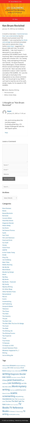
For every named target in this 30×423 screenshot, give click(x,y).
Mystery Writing (14, 90)
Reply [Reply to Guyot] (6, 132)
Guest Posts (6, 247)
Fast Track (5, 235)
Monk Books (6, 269)
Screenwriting (6, 301)
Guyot (9, 111)
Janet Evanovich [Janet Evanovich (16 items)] (14, 380)
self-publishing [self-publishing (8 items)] (19, 396)
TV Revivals (5, 343)
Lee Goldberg (15, 7)
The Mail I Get (6, 321)
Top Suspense (6, 336)
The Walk (5, 328)
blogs (21, 44)
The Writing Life (7, 331)
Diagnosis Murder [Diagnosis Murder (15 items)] (18, 374)
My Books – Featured (9, 282)
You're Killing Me (7, 355)
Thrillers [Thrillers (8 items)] (8, 404)
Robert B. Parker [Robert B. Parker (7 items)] (6, 393)
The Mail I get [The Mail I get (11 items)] (16, 401)
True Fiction (6, 341)
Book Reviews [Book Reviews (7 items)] (17, 368)
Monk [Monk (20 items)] (15, 386)
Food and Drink (7, 240)
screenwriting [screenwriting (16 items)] (8, 396)
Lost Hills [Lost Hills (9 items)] (23, 383)
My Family (5, 284)
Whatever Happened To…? (10, 350)
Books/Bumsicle (7, 213)
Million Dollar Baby (10, 95)
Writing (4, 353)
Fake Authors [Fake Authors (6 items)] (14, 377)
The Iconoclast (8, 92)
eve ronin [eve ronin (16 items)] (6, 377)
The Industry (6, 316)
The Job (4, 318)
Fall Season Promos (8, 230)
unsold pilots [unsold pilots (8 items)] (12, 414)
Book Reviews (6, 208)
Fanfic (4, 233)
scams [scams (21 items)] (13, 392)
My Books (5, 279)
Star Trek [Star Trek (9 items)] (14, 399)
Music (4, 274)
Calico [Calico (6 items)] (13, 371)
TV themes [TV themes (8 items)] (12, 411)
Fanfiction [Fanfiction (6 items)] (19, 377)
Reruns (4, 296)
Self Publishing (7, 304)
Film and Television (8, 238)
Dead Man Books (7, 220)
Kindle (4, 255)
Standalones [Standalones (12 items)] (7, 399)
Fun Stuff (5, 243)
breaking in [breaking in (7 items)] (9, 371)
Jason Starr (11, 46)
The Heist (5, 314)
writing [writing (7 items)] (17, 414)
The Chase (5, 311)
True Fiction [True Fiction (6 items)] (15, 404)
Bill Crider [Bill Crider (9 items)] (10, 368)
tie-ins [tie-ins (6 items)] (12, 404)
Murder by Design (8, 272)
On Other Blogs (7, 289)
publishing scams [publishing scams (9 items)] (21, 390)
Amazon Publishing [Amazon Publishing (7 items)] (20, 365)
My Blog (5, 277)
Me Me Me (5, 267)
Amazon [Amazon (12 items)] (13, 365)
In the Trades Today (8, 252)
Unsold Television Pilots (9, 348)
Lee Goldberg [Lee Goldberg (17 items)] (14, 383)
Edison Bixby (6, 225)
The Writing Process (8, 333)
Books (6, 90)
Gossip (4, 245)
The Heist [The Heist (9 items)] (8, 401)
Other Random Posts (9, 292)
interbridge (25, 420)
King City (5, 257)
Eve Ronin (5, 228)
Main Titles (5, 262)
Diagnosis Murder (8, 223)
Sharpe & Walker (7, 306)
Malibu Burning (7, 265)
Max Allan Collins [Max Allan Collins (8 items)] (7, 386)
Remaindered (6, 294)
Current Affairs (7, 218)
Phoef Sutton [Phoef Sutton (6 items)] (12, 390)
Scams (4, 299)
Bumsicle (5, 216)
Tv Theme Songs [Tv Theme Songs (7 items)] (19, 411)
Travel (4, 338)
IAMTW (4, 250)
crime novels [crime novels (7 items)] (18, 371)
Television (5, 309)
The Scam (5, 326)
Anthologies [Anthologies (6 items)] (4, 367)
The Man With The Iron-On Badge (13, 323)
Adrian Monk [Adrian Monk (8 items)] (5, 365)
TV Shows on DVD (8, 345)
